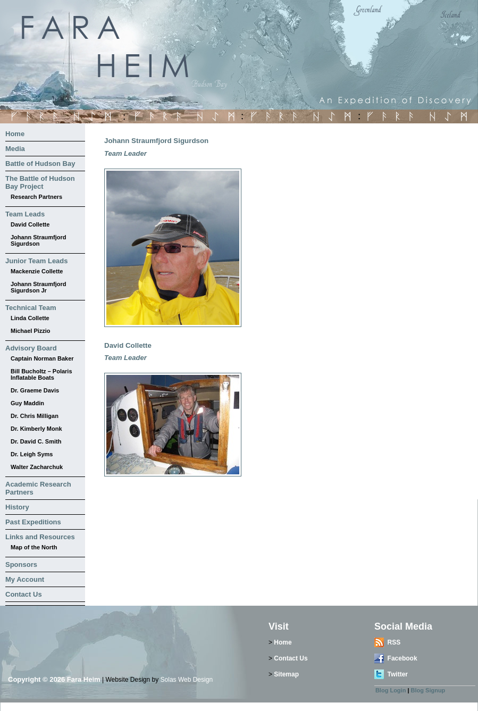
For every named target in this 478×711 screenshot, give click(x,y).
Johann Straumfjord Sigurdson (38, 240)
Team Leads (25, 214)
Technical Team (30, 308)
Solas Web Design (187, 679)
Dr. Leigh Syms (32, 454)
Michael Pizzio (31, 331)
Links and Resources (40, 537)
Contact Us (23, 594)
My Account (24, 579)
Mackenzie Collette (37, 271)
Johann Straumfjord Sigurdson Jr (38, 287)
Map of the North (34, 547)
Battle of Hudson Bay (40, 164)
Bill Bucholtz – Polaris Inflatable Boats (41, 374)
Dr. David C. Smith (36, 441)
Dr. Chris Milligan (34, 416)
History (17, 507)
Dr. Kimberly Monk (36, 428)
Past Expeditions (33, 522)
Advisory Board (31, 348)
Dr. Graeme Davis (35, 390)
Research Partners (36, 197)
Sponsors (21, 564)
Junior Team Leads (36, 261)
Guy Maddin (27, 403)
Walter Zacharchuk (37, 467)
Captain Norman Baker (42, 358)
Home (14, 134)
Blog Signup (428, 690)
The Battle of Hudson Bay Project (40, 182)
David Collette (30, 224)
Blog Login (390, 690)
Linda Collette (30, 318)
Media (15, 149)
